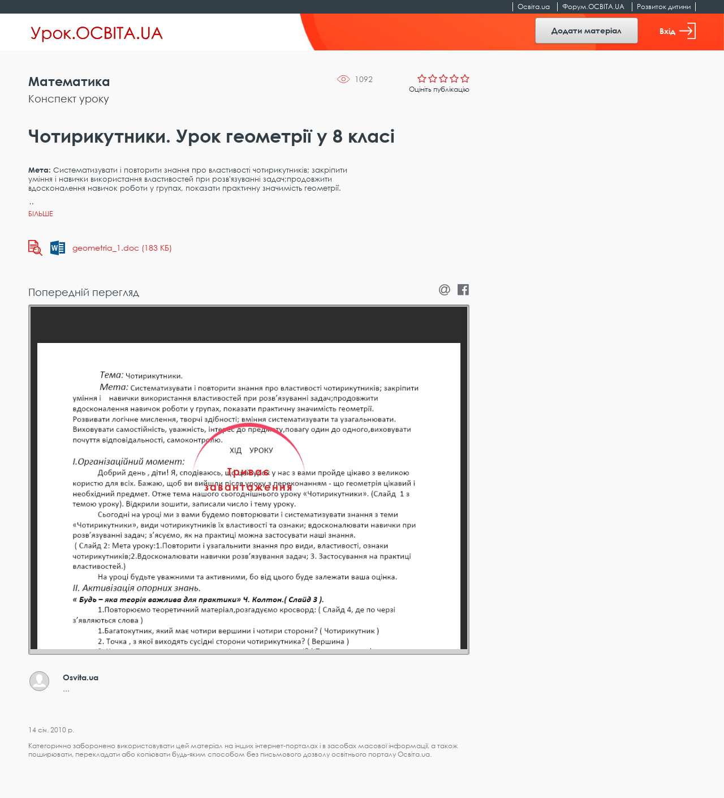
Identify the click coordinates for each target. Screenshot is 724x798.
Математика (69, 81)
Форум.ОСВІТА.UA (593, 6)
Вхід (678, 31)
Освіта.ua (534, 6)
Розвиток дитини (664, 6)
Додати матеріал (586, 30)
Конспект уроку (68, 98)
